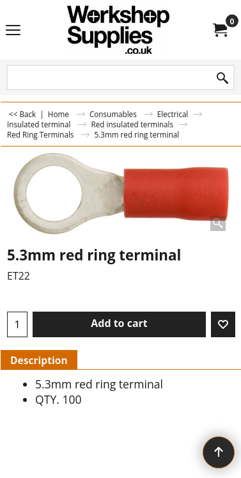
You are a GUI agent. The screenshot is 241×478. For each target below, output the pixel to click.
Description (39, 360)
